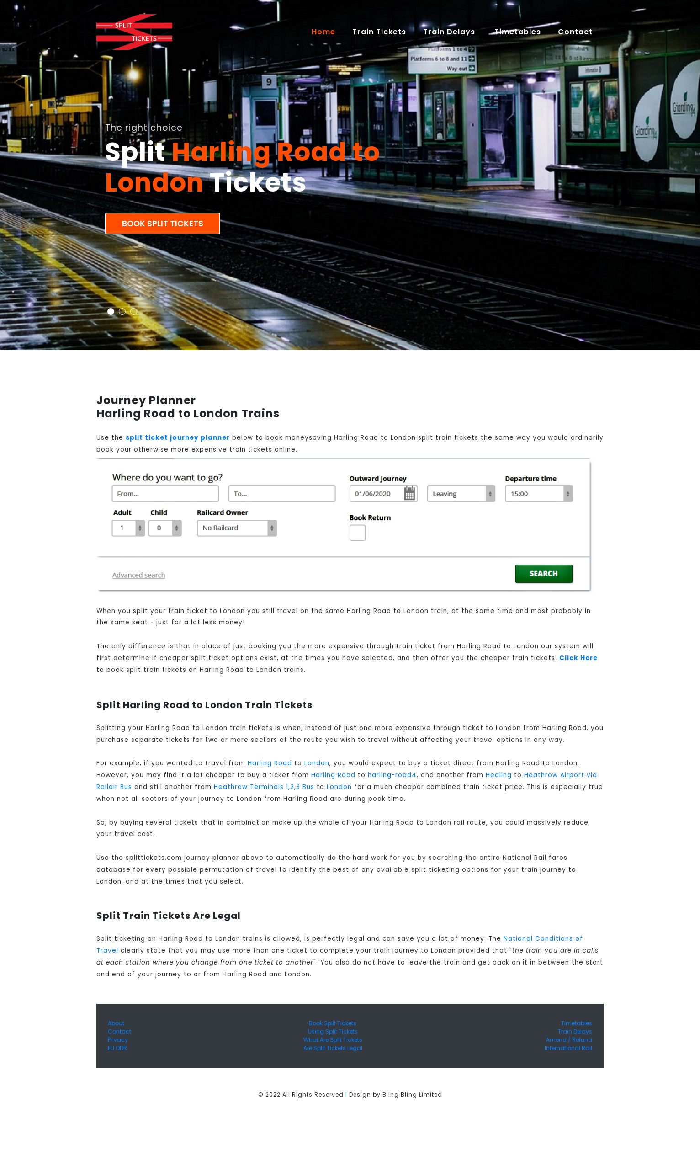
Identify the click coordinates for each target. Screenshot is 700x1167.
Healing (499, 775)
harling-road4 (392, 775)
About (116, 1023)
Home (328, 31)
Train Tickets (379, 32)
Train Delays (575, 1031)
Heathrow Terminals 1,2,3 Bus (264, 787)
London (316, 763)
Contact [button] (576, 32)
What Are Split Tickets (332, 1040)
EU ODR (117, 1048)
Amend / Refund (569, 1040)
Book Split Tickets (162, 223)
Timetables (517, 32)
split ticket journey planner (178, 437)
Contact (119, 1031)
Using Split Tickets (333, 1031)
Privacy (118, 1040)
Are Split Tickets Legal (332, 1048)
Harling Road (270, 763)
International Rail (568, 1048)
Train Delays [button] (450, 32)
